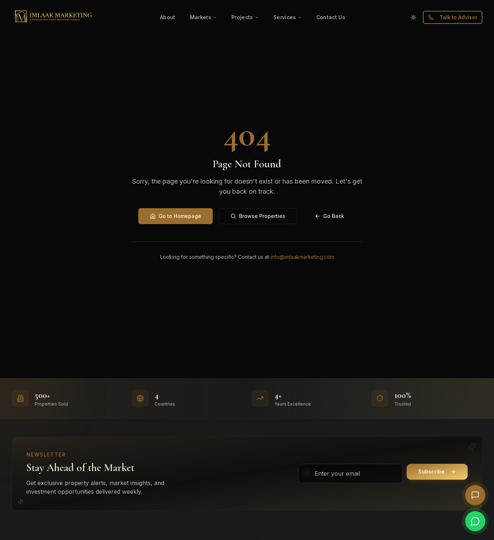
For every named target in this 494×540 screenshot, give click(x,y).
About (168, 17)
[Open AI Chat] (475, 495)
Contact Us (331, 17)
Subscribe (437, 471)
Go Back (329, 216)
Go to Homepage (175, 216)
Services (287, 17)
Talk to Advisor (452, 17)
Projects (245, 17)
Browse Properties (257, 216)
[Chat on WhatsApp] (475, 521)
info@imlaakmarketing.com (302, 257)
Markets (203, 17)
